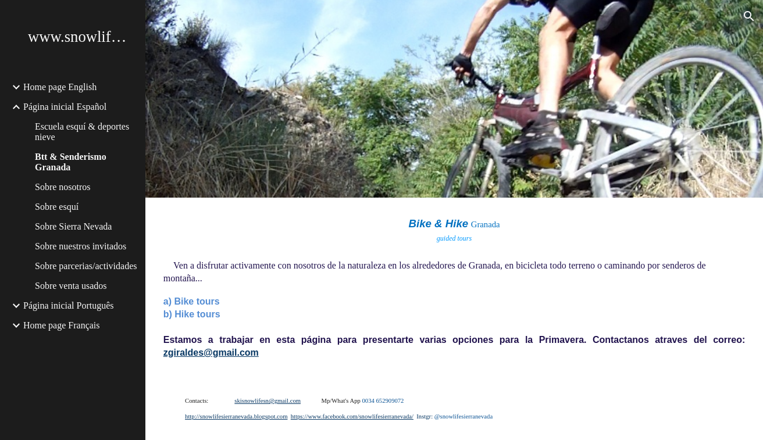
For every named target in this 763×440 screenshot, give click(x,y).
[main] (454, 288)
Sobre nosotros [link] (63, 187)
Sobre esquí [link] (57, 207)
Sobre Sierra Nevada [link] (73, 226)
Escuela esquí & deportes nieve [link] (82, 131)
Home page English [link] (60, 87)
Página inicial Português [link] (68, 305)
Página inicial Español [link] (64, 107)
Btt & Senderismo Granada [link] (70, 162)
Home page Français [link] (61, 325)
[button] (749, 16)
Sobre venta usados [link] (71, 286)
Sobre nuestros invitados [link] (80, 246)
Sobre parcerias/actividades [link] (86, 266)
